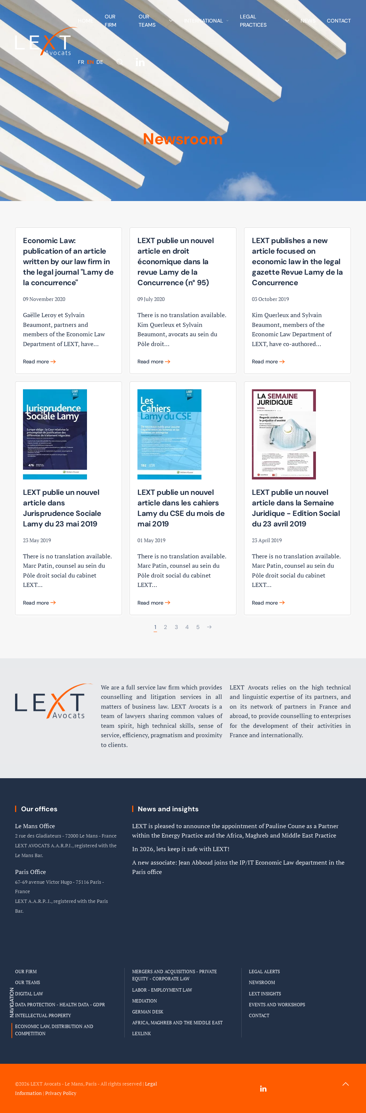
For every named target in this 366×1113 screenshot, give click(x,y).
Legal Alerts (264, 971)
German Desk (147, 1012)
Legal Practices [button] (264, 20)
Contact (339, 20)
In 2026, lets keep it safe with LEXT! (180, 849)
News (308, 20)
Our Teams (27, 982)
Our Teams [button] (156, 20)
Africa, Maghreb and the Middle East (177, 1022)
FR (81, 62)
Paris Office (30, 872)
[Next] (209, 627)
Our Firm (110, 20)
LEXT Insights (265, 994)
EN (91, 62)
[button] (120, 62)
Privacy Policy (60, 1093)
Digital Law (29, 994)
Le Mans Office (35, 826)
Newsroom (262, 982)
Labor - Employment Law (162, 990)
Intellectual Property (43, 1015)
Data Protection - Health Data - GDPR (60, 1004)
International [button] (206, 20)
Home (85, 20)
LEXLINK (141, 1033)
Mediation (144, 1001)
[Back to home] (46, 41)
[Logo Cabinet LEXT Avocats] (54, 690)
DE (99, 62)
